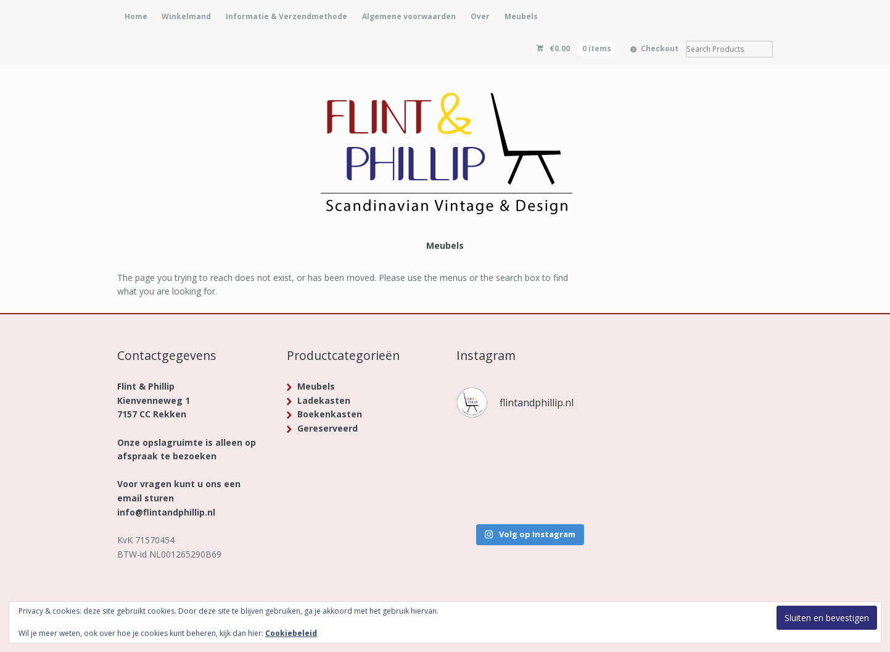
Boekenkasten (329, 414)
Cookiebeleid (291, 633)
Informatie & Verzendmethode (286, 16)
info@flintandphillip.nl (166, 512)
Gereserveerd (327, 428)
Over (480, 16)
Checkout (659, 48)
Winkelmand (186, 16)
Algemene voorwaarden (409, 16)
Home (136, 16)
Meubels (521, 16)
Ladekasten (323, 400)
